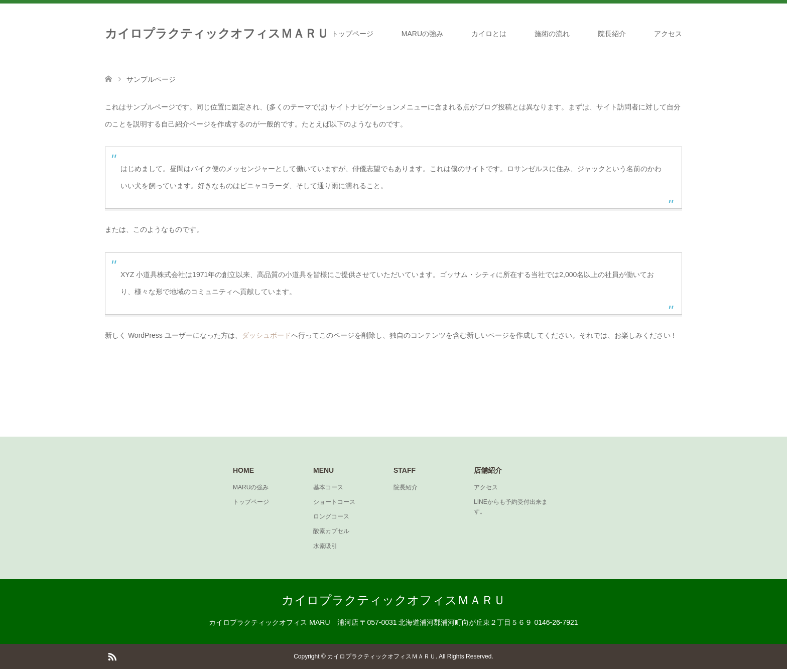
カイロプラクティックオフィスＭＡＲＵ (217, 33)
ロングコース (331, 516)
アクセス (668, 34)
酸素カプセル (331, 530)
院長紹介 (612, 34)
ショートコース (334, 501)
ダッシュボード (266, 335)
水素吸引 (325, 546)
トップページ (352, 34)
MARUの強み (422, 34)
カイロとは (488, 34)
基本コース (328, 487)
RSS (112, 656)
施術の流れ (552, 34)
